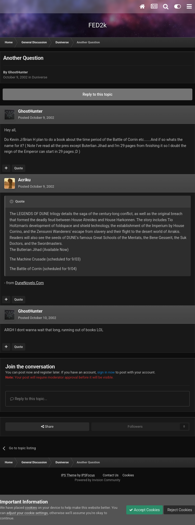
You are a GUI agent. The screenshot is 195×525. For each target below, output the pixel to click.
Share (47, 427)
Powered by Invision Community (97, 480)
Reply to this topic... (28, 399)
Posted (36, 118)
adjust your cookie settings (27, 513)
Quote (18, 168)
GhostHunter (18, 72)
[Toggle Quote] (12, 201)
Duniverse (39, 77)
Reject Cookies (179, 510)
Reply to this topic (97, 94)
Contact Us (111, 475)
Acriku (24, 179)
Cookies (128, 475)
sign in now (106, 372)
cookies (31, 508)
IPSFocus (88, 475)
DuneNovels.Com (29, 283)
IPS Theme (68, 475)
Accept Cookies (144, 510)
